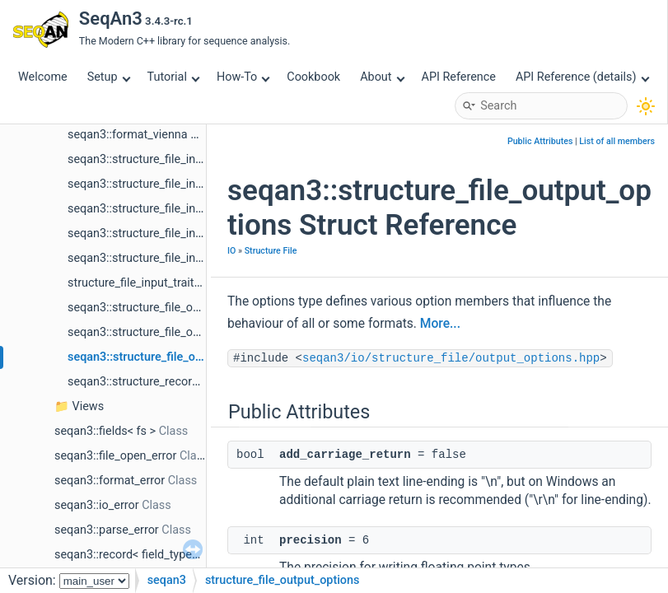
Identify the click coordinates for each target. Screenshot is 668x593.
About (382, 77)
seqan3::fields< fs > (105, 431)
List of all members (617, 141)
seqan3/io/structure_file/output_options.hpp (451, 358)
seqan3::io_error (96, 505)
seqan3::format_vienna (128, 135)
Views (88, 406)
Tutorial (173, 77)
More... (440, 323)
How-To (243, 77)
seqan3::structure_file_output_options (168, 357)
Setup (108, 77)
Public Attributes (540, 141)
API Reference (459, 77)
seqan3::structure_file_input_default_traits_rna (188, 209)
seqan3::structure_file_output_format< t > (175, 332)
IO (231, 250)
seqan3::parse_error (106, 530)
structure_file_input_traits (134, 283)
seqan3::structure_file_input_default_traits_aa (186, 184)
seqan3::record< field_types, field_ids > (155, 555)
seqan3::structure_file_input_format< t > (171, 233)
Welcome (43, 77)
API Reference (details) (582, 77)
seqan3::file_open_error (115, 456)
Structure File (271, 250)
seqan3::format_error (109, 481)
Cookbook (313, 77)
